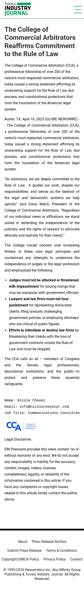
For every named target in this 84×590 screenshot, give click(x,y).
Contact (76, 559)
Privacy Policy (54, 559)
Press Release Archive (49, 541)
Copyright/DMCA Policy (20, 559)
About (22, 541)
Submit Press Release (24, 550)
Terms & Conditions (61, 550)
